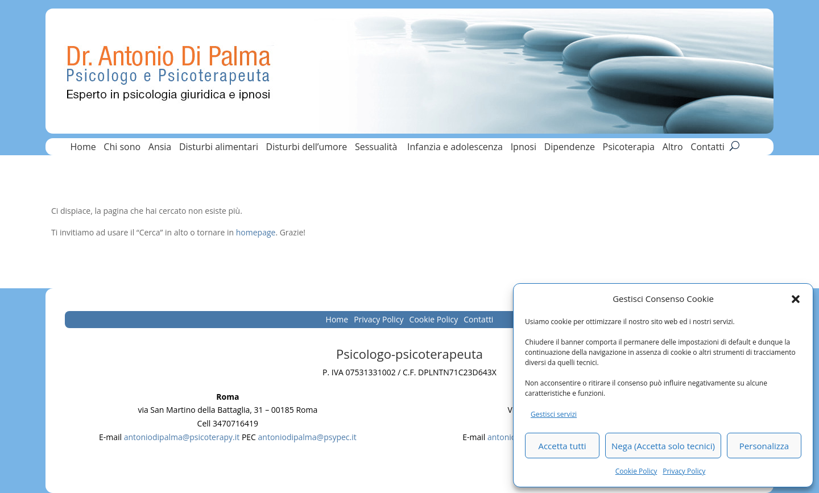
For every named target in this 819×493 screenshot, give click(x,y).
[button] (795, 299)
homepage (256, 232)
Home (83, 148)
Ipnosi (523, 148)
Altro (673, 148)
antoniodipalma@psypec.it (307, 437)
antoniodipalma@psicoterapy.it (182, 437)
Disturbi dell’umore (307, 148)
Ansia (159, 148)
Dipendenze (569, 148)
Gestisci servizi (554, 414)
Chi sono (122, 148)
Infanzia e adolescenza (455, 148)
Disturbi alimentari (218, 148)
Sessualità (377, 148)
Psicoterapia (629, 148)
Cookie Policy (636, 471)
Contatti (707, 148)
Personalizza (764, 445)
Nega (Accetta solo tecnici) (663, 445)
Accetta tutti (562, 445)
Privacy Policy (684, 471)
